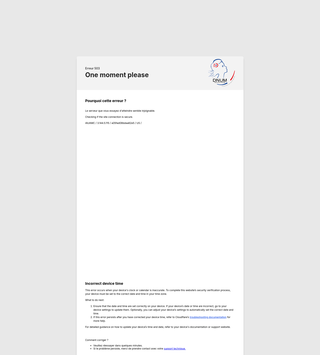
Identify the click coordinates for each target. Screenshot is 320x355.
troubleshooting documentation (208, 317)
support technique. (175, 348)
